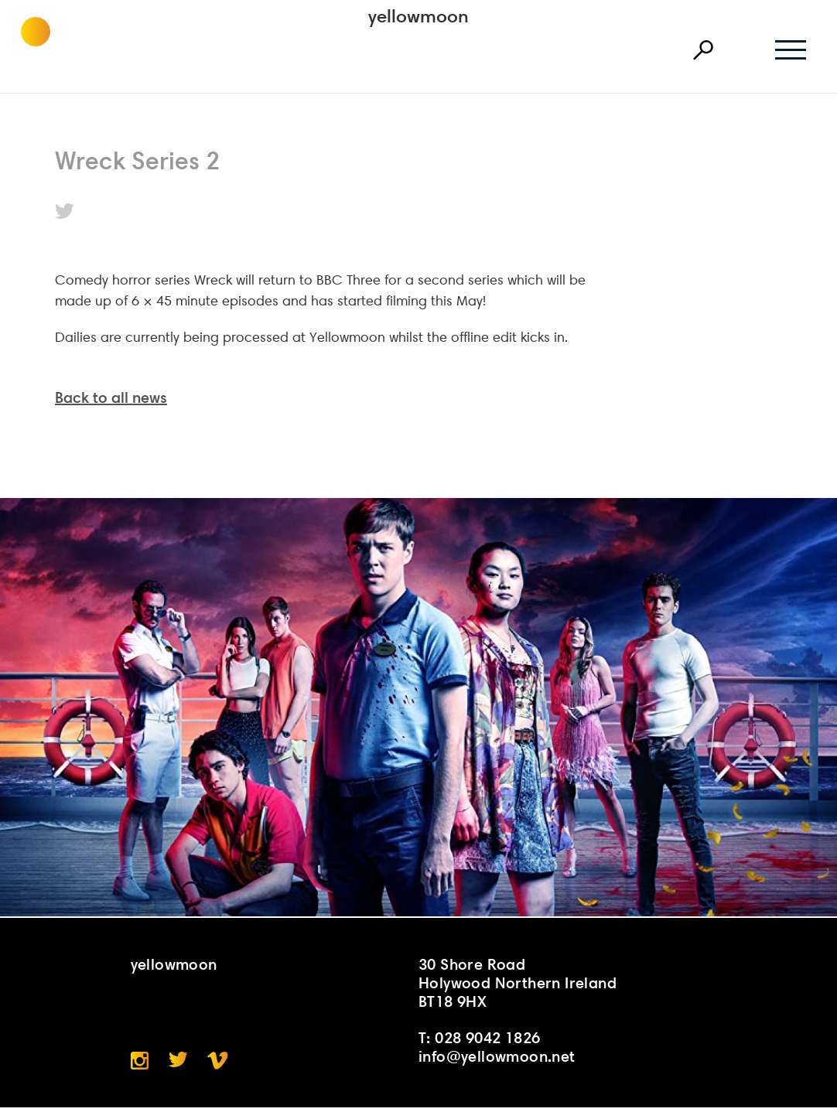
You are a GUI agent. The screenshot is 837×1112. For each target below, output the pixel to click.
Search (703, 50)
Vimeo (217, 1065)
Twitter (64, 211)
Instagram (140, 1065)
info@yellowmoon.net (497, 1060)
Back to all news (111, 402)
